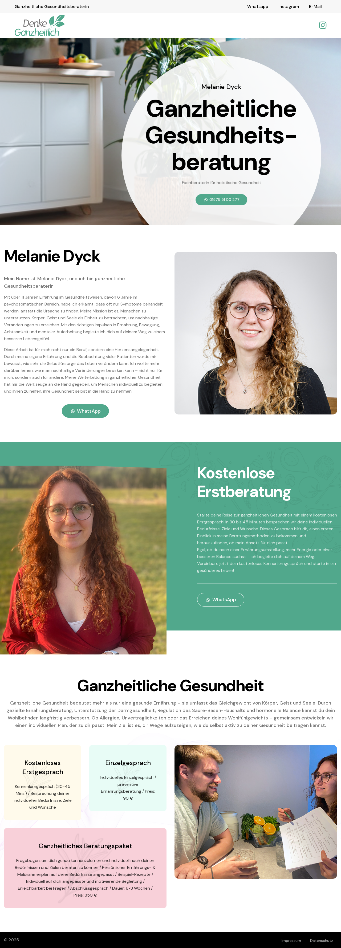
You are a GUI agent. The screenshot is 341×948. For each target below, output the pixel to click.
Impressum (291, 940)
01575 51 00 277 (221, 199)
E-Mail (315, 6)
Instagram (288, 6)
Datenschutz (321, 940)
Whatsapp (257, 6)
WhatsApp (85, 411)
